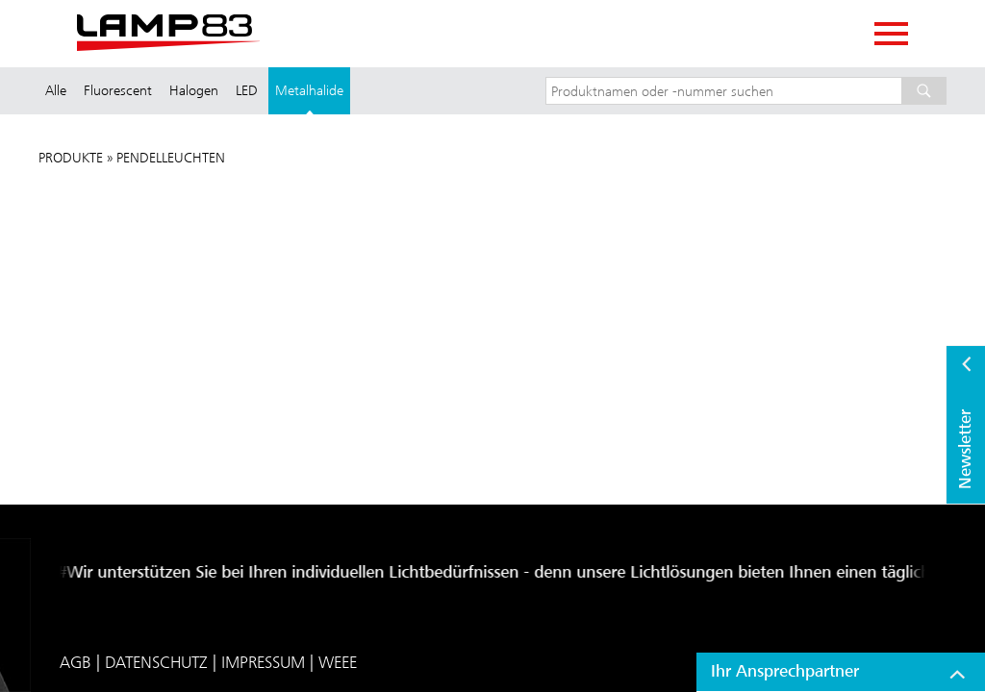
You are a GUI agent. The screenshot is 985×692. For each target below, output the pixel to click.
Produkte (70, 157)
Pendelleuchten (170, 157)
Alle (55, 90)
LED (247, 90)
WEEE (337, 662)
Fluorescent (118, 90)
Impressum (263, 662)
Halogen (193, 90)
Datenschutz (156, 662)
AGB (75, 662)
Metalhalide (309, 90)
